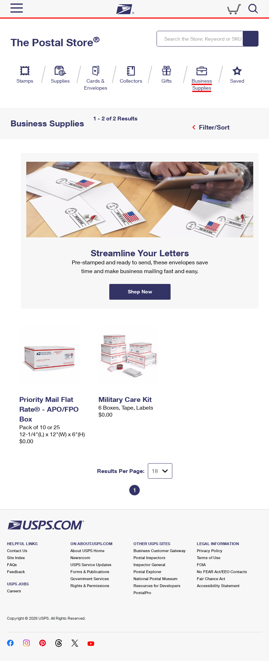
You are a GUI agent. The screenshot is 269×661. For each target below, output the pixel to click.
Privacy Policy (209, 550)
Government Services (89, 578)
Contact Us (17, 550)
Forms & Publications (89, 571)
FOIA (201, 564)
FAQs (12, 564)
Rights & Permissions (89, 585)
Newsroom (80, 557)
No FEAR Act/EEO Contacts (222, 571)
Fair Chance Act (211, 578)
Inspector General (149, 564)
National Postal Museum (155, 578)
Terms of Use (208, 557)
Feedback (16, 571)
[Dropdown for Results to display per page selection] (160, 471)
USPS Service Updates (90, 564)
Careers (14, 591)
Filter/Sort (213, 127)
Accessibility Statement (218, 585)
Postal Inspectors (149, 557)
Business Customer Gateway (159, 550)
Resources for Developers (156, 585)
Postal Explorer (147, 571)
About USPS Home (87, 550)
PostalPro (142, 592)
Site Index (16, 557)
